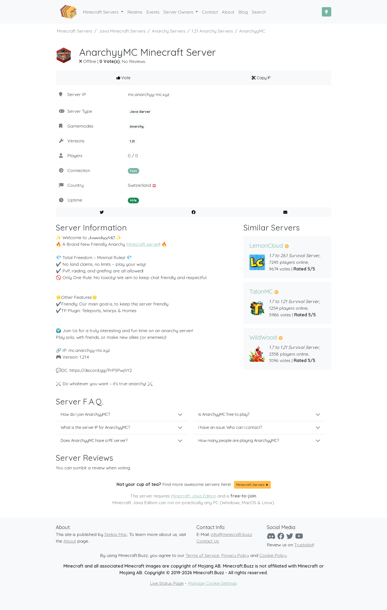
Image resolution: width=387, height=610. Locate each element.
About (69, 541)
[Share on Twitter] (102, 212)
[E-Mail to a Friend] (285, 212)
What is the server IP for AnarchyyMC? (95, 427)
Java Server (140, 112)
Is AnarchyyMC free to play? (223, 414)
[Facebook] (280, 536)
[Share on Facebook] (194, 212)
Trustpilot (303, 544)
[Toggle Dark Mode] (326, 12)
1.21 (132, 141)
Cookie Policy (273, 555)
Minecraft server (142, 244)
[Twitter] (289, 536)
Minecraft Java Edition (193, 495)
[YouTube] (299, 536)
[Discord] (271, 536)
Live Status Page (167, 583)
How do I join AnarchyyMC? (85, 414)
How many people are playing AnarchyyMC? (238, 440)
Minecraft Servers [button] (101, 12)
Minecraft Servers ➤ (252, 484)
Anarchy (137, 126)
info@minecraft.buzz (231, 534)
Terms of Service (202, 555)
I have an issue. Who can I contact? (230, 427)
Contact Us (207, 541)
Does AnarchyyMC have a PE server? (94, 440)
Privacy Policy (235, 555)
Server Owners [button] (178, 12)
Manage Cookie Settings (212, 583)
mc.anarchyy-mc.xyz (149, 94)
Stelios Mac (115, 534)
